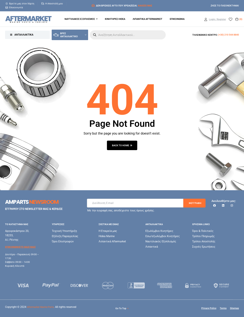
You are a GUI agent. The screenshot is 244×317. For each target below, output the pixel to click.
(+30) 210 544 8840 (228, 34)
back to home (122, 145)
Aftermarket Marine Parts (40, 307)
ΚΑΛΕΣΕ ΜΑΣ (145, 5)
